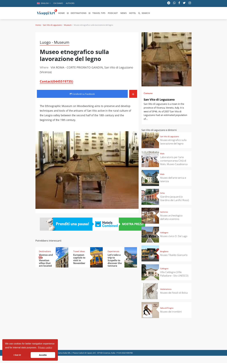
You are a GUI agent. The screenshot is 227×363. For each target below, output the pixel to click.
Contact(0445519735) (56, 81)
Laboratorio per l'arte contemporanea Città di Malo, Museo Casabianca (174, 160)
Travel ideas (79, 251)
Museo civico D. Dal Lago (173, 236)
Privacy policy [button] (45, 347)
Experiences (113, 251)
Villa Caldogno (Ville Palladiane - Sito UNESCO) (174, 273)
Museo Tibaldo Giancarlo (174, 255)
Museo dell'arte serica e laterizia (173, 179)
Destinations (45, 251)
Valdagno (164, 232)
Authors (70, 3)
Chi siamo (58, 3)
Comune (148, 93)
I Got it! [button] (17, 355)
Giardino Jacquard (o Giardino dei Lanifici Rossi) (174, 198)
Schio (162, 193)
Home (38, 25)
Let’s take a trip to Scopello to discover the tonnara (115, 260)
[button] (43, 3)
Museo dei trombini (171, 311)
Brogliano (164, 251)
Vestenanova (165, 289)
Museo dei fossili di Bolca (174, 292)
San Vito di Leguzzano (52, 25)
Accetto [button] (43, 355)
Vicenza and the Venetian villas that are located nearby (46, 261)
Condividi (82, 93)
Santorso (164, 212)
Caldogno (164, 268)
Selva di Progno (166, 308)
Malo (162, 153)
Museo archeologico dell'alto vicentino (171, 217)
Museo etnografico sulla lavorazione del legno (173, 141)
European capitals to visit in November (79, 259)
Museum (68, 25)
